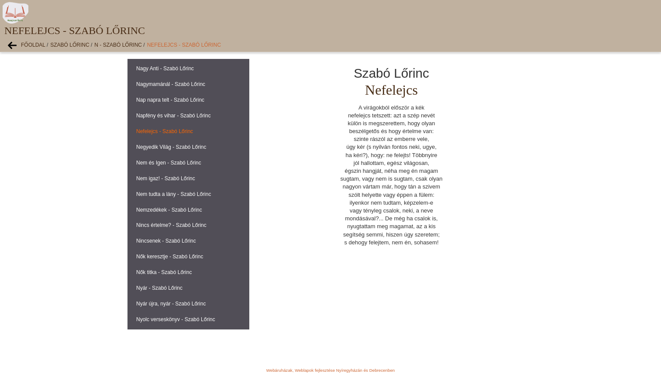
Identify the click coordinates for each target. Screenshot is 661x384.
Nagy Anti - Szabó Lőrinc (165, 68)
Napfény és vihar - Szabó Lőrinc (173, 116)
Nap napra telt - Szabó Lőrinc (170, 100)
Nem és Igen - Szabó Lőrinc (168, 163)
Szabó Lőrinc (69, 45)
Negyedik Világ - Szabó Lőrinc (171, 147)
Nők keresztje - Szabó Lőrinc (169, 257)
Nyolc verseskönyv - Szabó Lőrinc (175, 319)
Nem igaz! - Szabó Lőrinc (165, 178)
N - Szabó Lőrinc (118, 45)
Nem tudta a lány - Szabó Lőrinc (173, 194)
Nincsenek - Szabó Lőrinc (166, 241)
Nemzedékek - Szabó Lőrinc (169, 210)
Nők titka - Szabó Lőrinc (164, 272)
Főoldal (33, 45)
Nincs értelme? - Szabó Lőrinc (171, 225)
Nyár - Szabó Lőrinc (159, 288)
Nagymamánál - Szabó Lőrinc (170, 84)
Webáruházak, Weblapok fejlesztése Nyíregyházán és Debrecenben (330, 370)
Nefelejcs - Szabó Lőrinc (184, 45)
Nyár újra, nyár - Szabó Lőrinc (171, 304)
